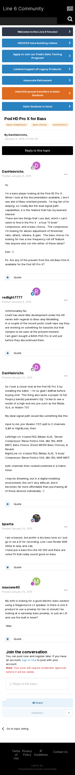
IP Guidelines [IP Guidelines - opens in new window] (41, 752)
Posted (16, 175)
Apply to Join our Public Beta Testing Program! (37, 56)
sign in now (29, 660)
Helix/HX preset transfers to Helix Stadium (37, 93)
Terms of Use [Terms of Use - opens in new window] (16, 754)
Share (37, 703)
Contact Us (60, 752)
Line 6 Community (23, 8)
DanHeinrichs (17, 134)
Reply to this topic (37, 150)
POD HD (33, 138)
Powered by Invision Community (38, 769)
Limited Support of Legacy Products (37, 69)
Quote (17, 277)
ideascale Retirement (37, 80)
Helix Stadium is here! (37, 106)
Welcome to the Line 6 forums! (38, 31)
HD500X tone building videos (37, 43)
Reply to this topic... (24, 683)
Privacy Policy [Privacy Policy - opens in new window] (27, 752)
